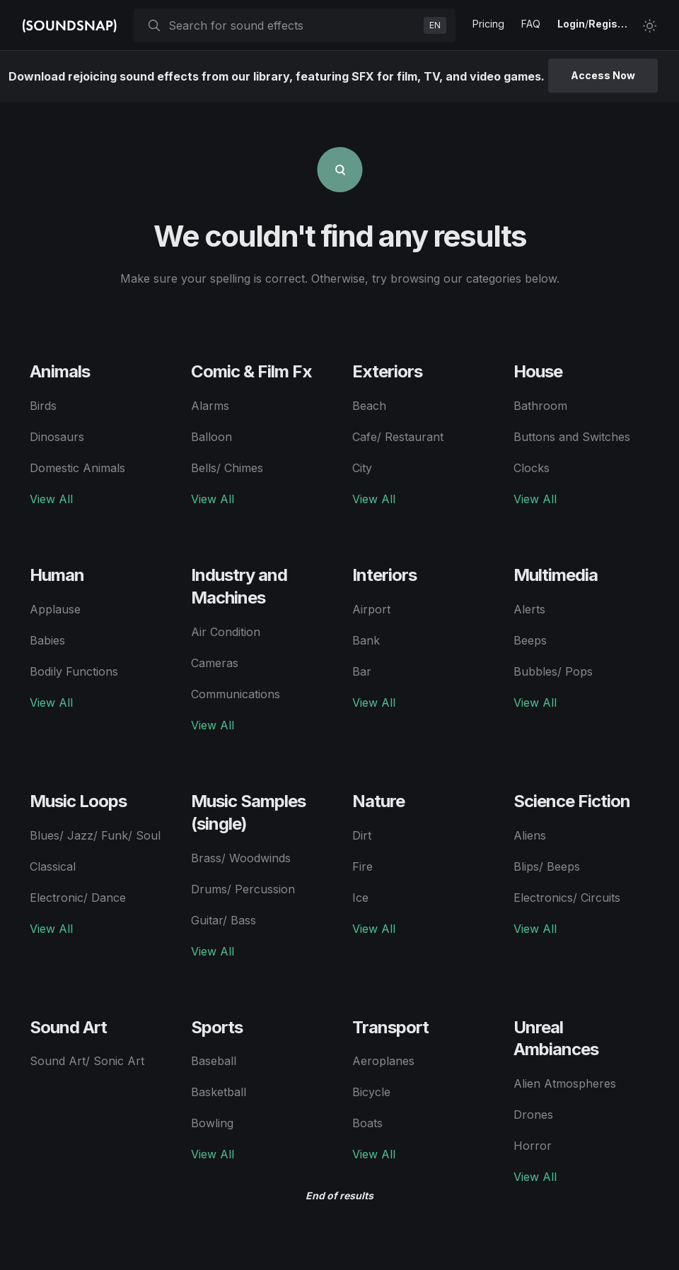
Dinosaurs (57, 437)
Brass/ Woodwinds (241, 858)
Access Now (603, 75)
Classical (53, 866)
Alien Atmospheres (564, 1083)
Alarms (210, 406)
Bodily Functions (74, 671)
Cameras (214, 663)
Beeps (530, 640)
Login (571, 24)
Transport (390, 1027)
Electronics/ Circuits (566, 897)
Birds (43, 406)
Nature (378, 801)
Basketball (218, 1092)
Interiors (384, 575)
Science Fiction (571, 801)
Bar (361, 671)
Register (609, 24)
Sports (217, 1027)
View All (51, 499)
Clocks (531, 468)
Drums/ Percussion (243, 889)
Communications (235, 694)
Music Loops (78, 801)
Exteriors (387, 371)
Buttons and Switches (571, 437)
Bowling (212, 1123)
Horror (532, 1146)
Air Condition (225, 632)
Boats (367, 1123)
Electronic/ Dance (78, 897)
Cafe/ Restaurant (397, 437)
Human (57, 575)
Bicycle (371, 1092)
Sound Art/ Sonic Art (87, 1061)
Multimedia (555, 575)
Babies (47, 640)
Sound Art (68, 1027)
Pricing (488, 24)
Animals (60, 371)
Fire (362, 866)
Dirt (361, 835)
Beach (369, 406)
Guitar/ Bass (223, 920)
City (362, 468)
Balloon (211, 437)
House (537, 371)
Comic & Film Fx (251, 371)
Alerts (529, 609)
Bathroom (540, 406)
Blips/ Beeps (546, 866)
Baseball (213, 1061)
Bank (366, 640)
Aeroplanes (383, 1061)
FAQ (530, 24)
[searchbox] (293, 25)
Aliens (529, 835)
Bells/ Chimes (227, 468)
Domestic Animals (77, 468)
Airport (371, 609)
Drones (533, 1114)
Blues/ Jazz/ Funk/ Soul (95, 835)
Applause (55, 609)
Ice (360, 897)
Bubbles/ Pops (553, 671)
